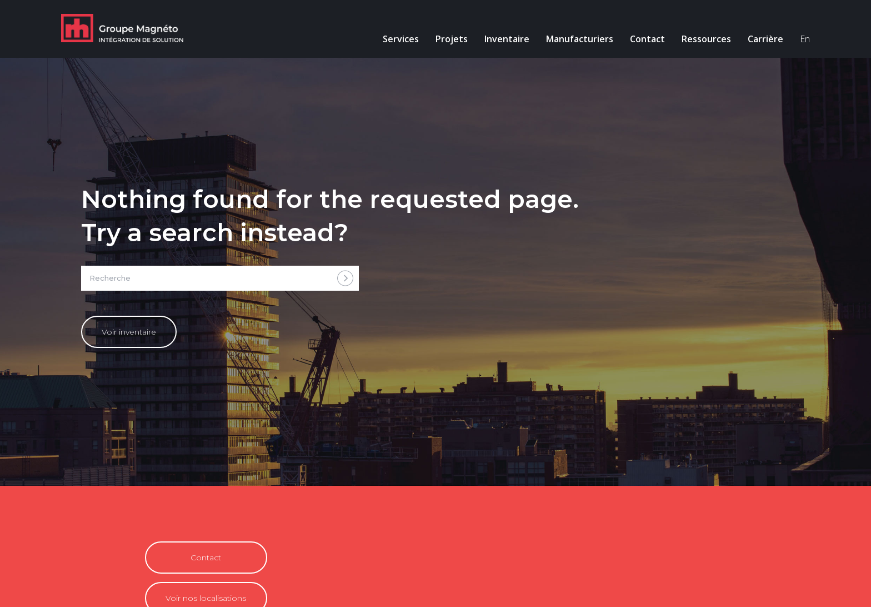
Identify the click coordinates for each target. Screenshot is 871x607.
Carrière (765, 39)
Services (401, 39)
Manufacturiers (579, 39)
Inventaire (506, 39)
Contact (647, 39)
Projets (452, 39)
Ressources (706, 39)
